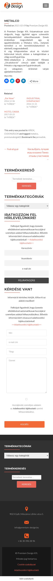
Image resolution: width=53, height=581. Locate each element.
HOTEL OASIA (11, 111)
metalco (34, 133)
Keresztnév (26, 248)
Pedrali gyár (11, 149)
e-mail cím (26, 268)
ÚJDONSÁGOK (11, 133)
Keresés (26, 186)
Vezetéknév (26, 258)
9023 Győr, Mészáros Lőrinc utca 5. (26, 514)
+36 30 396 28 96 (26, 541)
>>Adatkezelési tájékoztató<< (26, 324)
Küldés (24, 424)
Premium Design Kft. (38, 25)
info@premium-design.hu (26, 527)
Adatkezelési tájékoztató (24, 408)
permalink (40, 137)
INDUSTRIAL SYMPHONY (33, 99)
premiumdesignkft (12, 137)
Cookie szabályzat (27, 564)
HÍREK (31, 130)
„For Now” (9, 98)
